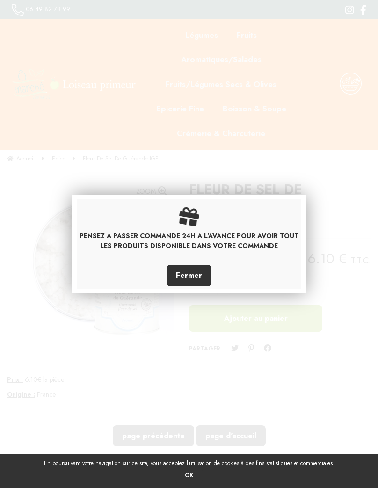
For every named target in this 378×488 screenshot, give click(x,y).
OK (189, 475)
